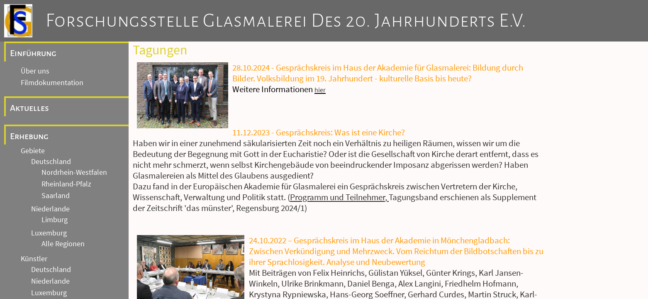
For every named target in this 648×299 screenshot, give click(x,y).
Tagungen (36, 194)
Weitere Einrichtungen (55, 143)
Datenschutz (40, 281)
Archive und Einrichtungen (64, 70)
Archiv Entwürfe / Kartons (60, 108)
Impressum (38, 269)
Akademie (36, 183)
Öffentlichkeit (42, 229)
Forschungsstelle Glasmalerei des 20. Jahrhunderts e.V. (286, 21)
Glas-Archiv (38, 131)
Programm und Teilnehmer (337, 197)
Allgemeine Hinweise (51, 255)
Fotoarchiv (37, 96)
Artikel (31, 218)
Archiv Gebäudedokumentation (70, 85)
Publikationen (43, 206)
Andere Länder (54, 43)
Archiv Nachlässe (47, 120)
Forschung (31, 168)
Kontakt (33, 292)
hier (320, 90)
